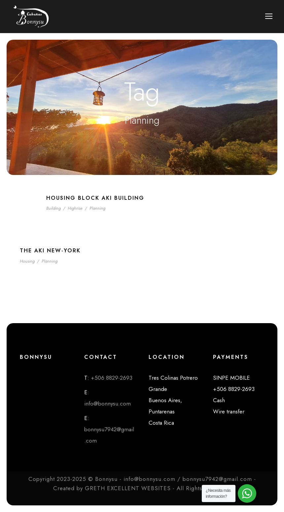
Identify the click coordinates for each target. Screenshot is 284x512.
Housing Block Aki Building (95, 198)
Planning (97, 208)
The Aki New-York (50, 250)
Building (53, 208)
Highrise (75, 208)
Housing (27, 261)
